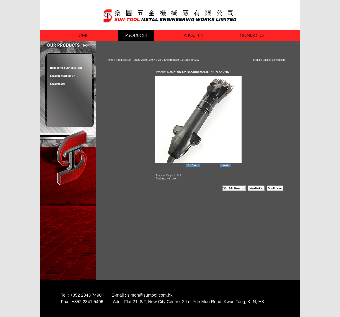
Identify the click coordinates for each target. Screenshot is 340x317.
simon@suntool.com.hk (149, 295)
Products (121, 59)
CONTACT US (252, 35)
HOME (82, 35)
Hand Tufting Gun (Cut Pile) (66, 67)
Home (109, 59)
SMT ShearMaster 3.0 (140, 59)
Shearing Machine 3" (62, 75)
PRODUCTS (136, 35)
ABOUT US (193, 35)
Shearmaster (57, 83)
